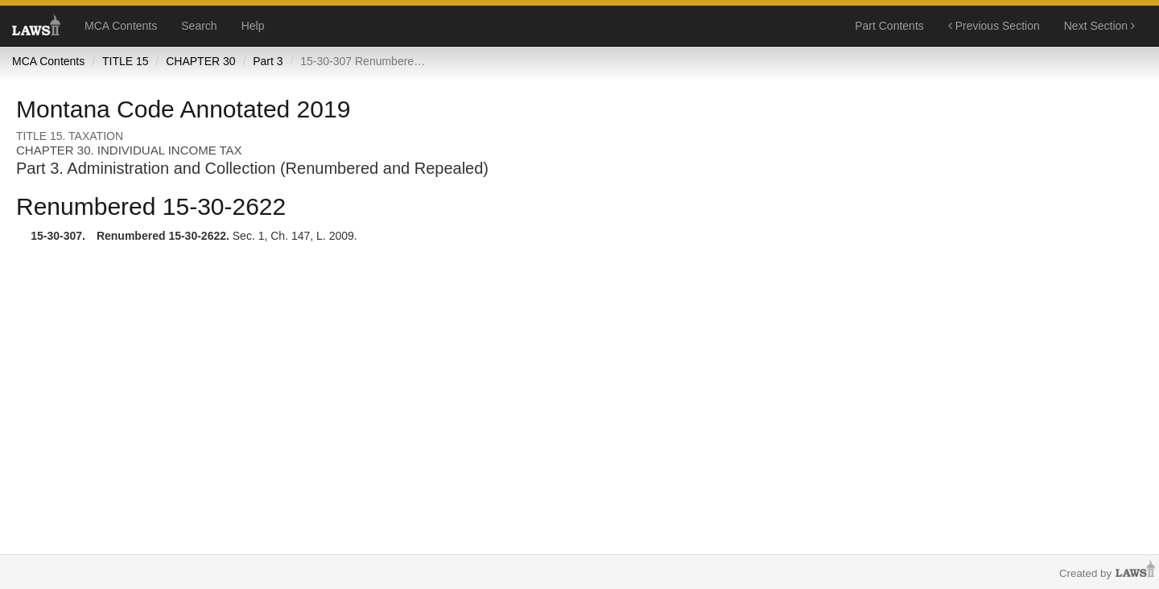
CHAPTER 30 (200, 61)
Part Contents (889, 25)
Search (199, 25)
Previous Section (994, 25)
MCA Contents (121, 25)
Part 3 (268, 61)
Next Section (1099, 25)
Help (253, 25)
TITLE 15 (125, 61)
